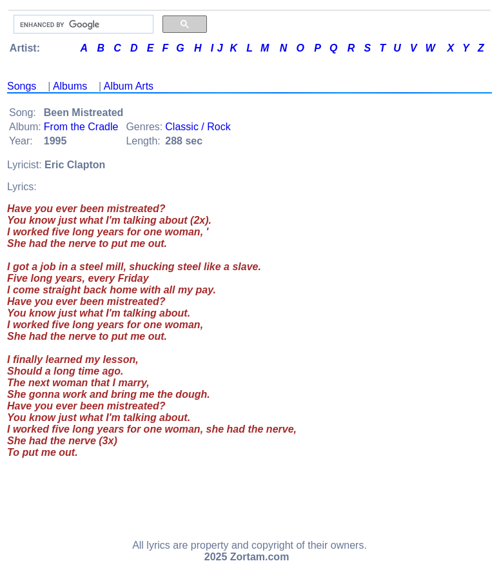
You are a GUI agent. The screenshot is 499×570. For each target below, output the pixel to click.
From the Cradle (81, 126)
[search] (82, 24)
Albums (70, 86)
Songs (21, 86)
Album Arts (128, 86)
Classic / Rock (197, 126)
